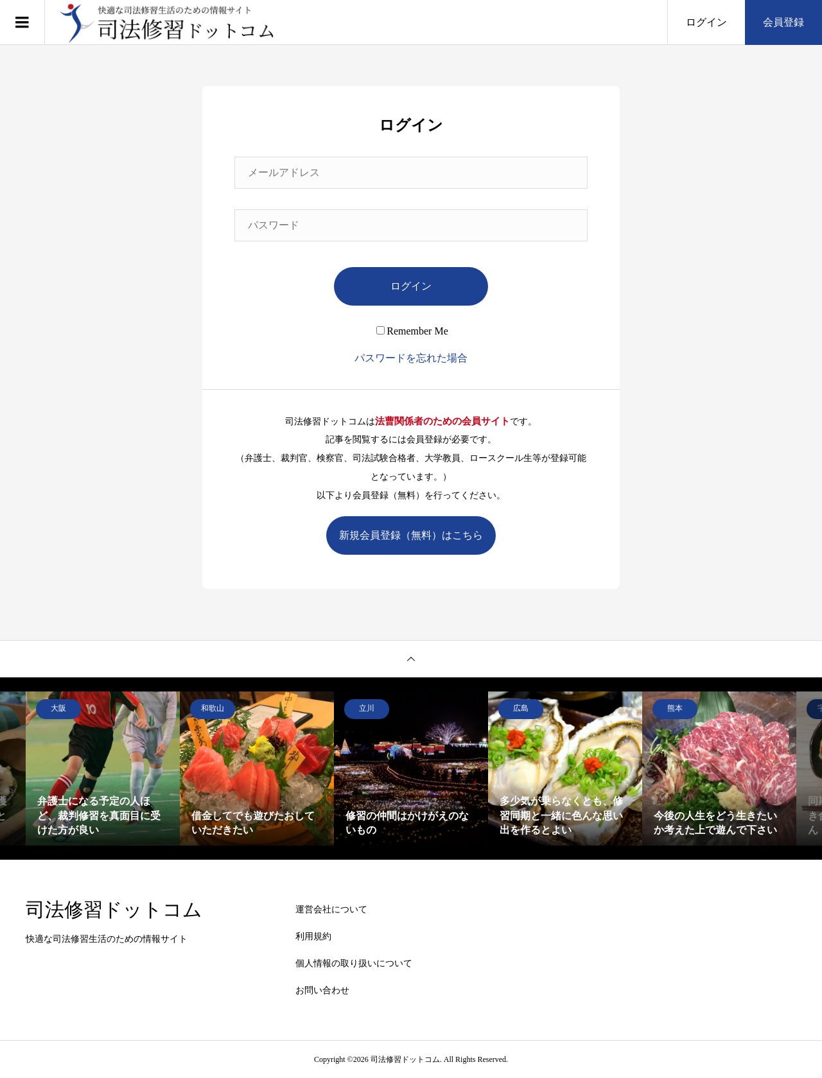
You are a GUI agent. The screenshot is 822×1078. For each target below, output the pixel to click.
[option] (103, 768)
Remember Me (412, 331)
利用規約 (313, 936)
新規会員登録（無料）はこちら (411, 535)
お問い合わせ (322, 990)
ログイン (706, 22)
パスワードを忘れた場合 (411, 357)
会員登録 (783, 22)
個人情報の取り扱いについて (353, 963)
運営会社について (331, 909)
